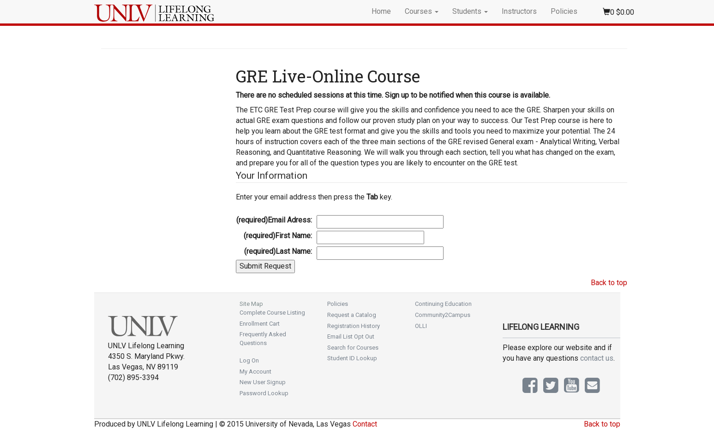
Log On (249, 360)
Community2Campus (442, 314)
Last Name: (278, 251)
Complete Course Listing (272, 312)
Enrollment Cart (260, 323)
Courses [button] (421, 11)
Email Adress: (274, 220)
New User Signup (263, 382)
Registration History (353, 325)
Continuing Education (443, 303)
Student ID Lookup (352, 358)
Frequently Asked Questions (263, 338)
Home (381, 11)
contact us (596, 358)
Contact (365, 424)
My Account (255, 371)
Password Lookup (264, 393)
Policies (564, 11)
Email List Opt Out (350, 336)
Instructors (519, 11)
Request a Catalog (351, 314)
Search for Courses (352, 347)
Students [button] (470, 11)
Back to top (609, 282)
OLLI (421, 325)
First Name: (278, 235)
